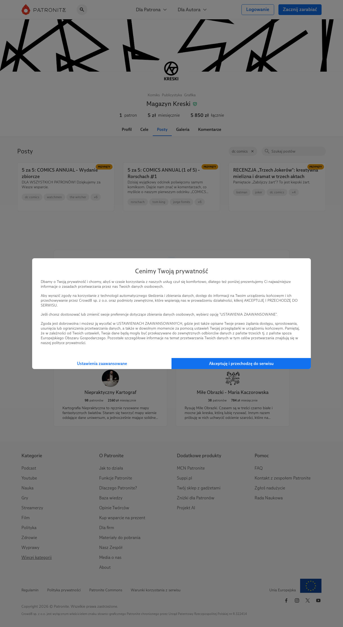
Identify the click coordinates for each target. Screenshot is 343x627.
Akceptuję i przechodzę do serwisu (241, 363)
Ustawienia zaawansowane (102, 363)
